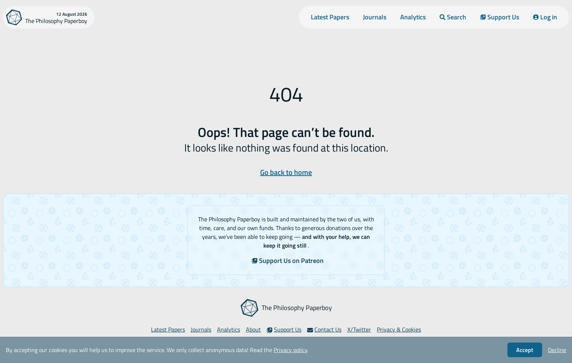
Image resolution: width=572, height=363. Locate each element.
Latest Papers (330, 17)
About (253, 329)
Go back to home (286, 172)
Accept (524, 349)
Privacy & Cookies (399, 329)
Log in (545, 17)
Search (453, 17)
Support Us (499, 17)
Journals (374, 17)
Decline (557, 349)
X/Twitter (359, 329)
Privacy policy (290, 349)
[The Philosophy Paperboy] (48, 17)
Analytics (413, 17)
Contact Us (324, 329)
